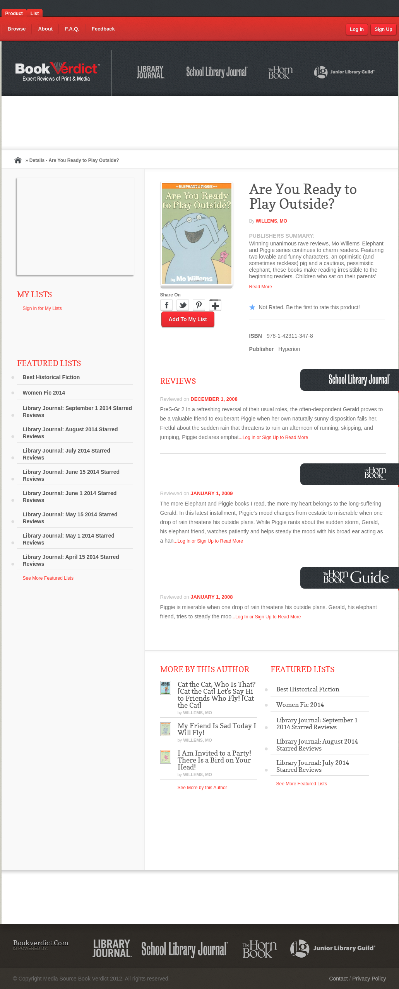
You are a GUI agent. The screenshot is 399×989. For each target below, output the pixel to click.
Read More (260, 286)
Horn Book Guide (357, 577)
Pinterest (199, 305)
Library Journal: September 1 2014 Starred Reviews (77, 411)
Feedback (103, 29)
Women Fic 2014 (44, 393)
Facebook (166, 305)
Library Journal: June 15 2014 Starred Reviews (71, 475)
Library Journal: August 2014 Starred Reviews (70, 432)
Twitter (182, 305)
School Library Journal (217, 73)
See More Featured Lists (48, 578)
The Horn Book (281, 73)
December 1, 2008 (213, 399)
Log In (357, 29)
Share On (170, 295)
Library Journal (152, 73)
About (45, 29)
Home (18, 160)
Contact (338, 978)
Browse (17, 29)
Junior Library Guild (345, 73)
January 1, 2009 (211, 493)
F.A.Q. (72, 29)
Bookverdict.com (58, 73)
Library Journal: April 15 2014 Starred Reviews (71, 560)
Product (14, 13)
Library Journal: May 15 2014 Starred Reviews (70, 517)
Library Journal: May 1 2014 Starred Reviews (69, 539)
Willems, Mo (271, 221)
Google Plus (215, 305)
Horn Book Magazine (377, 473)
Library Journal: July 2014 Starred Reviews (66, 454)
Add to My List (188, 319)
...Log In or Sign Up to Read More (273, 437)
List (35, 13)
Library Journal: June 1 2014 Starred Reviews (70, 496)
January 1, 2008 (211, 597)
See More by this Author (202, 787)
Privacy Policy (369, 978)
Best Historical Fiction (51, 377)
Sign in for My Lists (42, 308)
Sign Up (383, 29)
